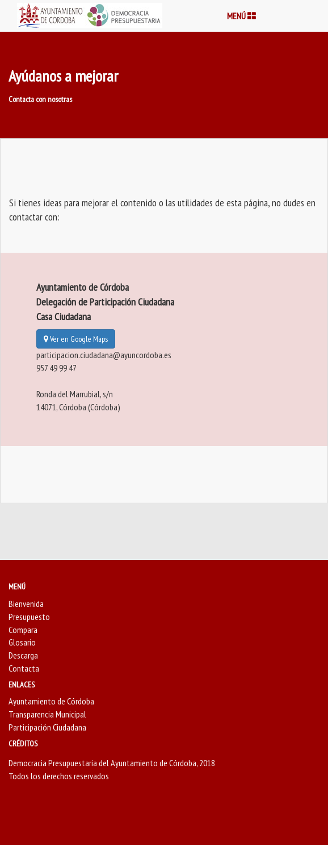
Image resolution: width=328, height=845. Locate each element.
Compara (23, 629)
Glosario (22, 642)
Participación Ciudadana (47, 727)
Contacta (24, 668)
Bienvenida (26, 603)
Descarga (23, 655)
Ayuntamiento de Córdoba (51, 701)
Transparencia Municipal (47, 714)
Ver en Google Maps (76, 339)
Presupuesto (29, 616)
